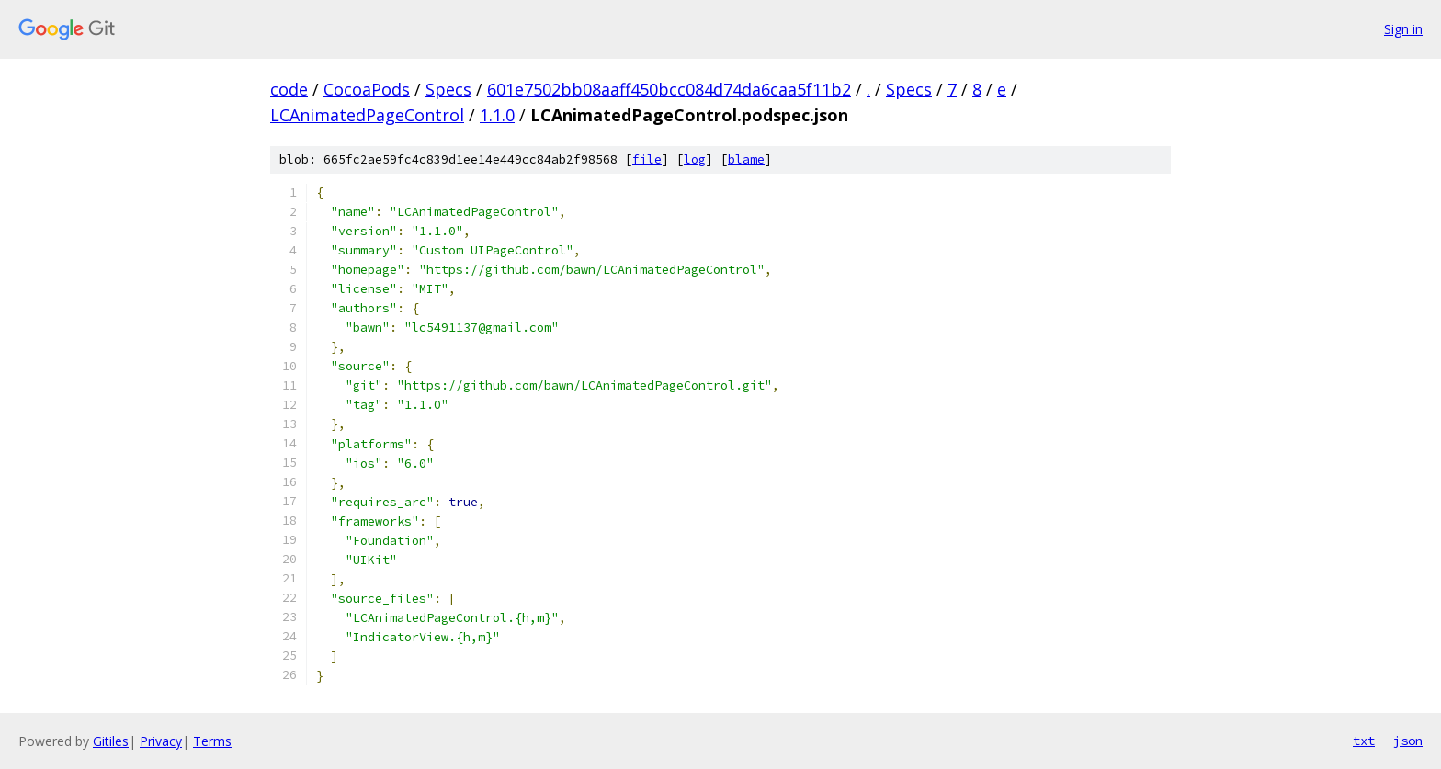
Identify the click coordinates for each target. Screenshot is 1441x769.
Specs (448, 89)
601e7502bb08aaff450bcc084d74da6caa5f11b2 (669, 89)
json (1408, 740)
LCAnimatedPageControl (367, 115)
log (695, 159)
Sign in (1403, 29)
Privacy (161, 741)
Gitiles (111, 741)
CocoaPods (366, 89)
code (289, 89)
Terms (212, 741)
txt (1364, 740)
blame (746, 159)
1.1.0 (497, 115)
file (647, 159)
